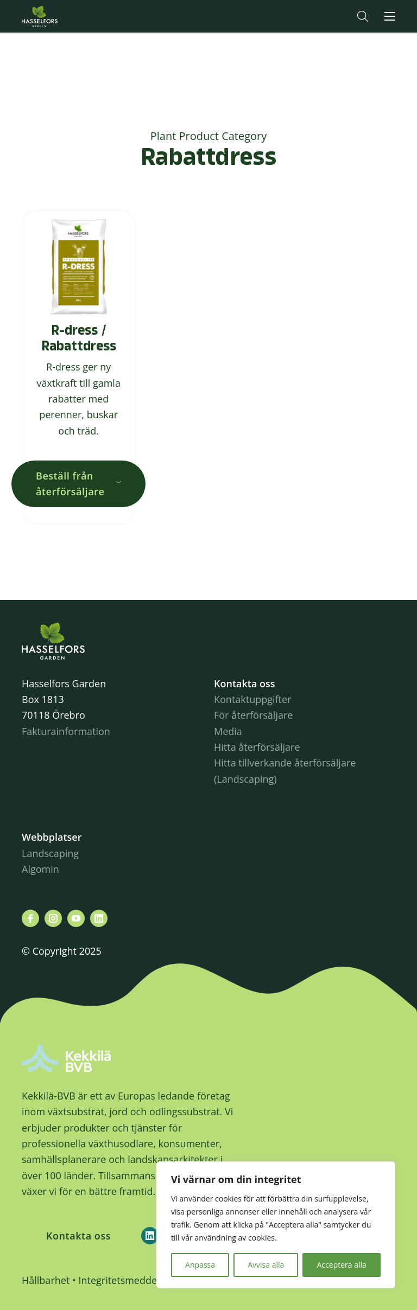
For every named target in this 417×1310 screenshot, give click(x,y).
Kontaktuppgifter (253, 699)
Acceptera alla (342, 1265)
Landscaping (50, 853)
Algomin (40, 869)
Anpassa (200, 1265)
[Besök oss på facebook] (30, 918)
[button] (362, 16)
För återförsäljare (253, 714)
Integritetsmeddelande (130, 1280)
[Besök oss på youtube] (76, 918)
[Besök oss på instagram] (53, 918)
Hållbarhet (46, 1280)
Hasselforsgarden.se (56, 16)
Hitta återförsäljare (257, 746)
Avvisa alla (266, 1265)
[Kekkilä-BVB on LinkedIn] (150, 1235)
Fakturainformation (66, 731)
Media (228, 731)
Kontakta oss (78, 1235)
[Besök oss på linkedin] (99, 918)
